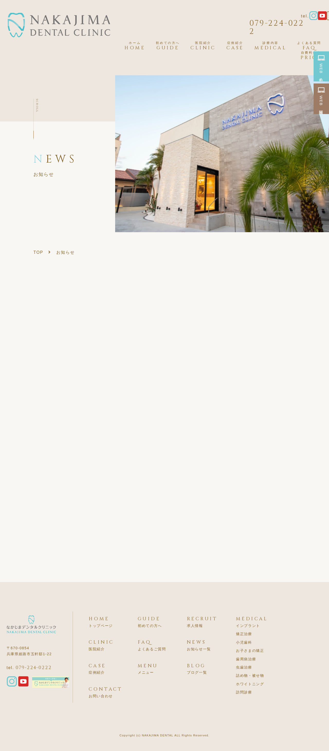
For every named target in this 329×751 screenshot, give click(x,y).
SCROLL (37, 105)
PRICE (310, 55)
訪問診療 (244, 692)
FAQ (309, 45)
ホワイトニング (250, 684)
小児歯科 (244, 642)
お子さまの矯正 (250, 651)
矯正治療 (244, 634)
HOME (134, 45)
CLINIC (203, 45)
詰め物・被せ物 (250, 675)
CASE (235, 45)
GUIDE (168, 45)
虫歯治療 (244, 667)
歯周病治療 (246, 659)
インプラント (248, 626)
